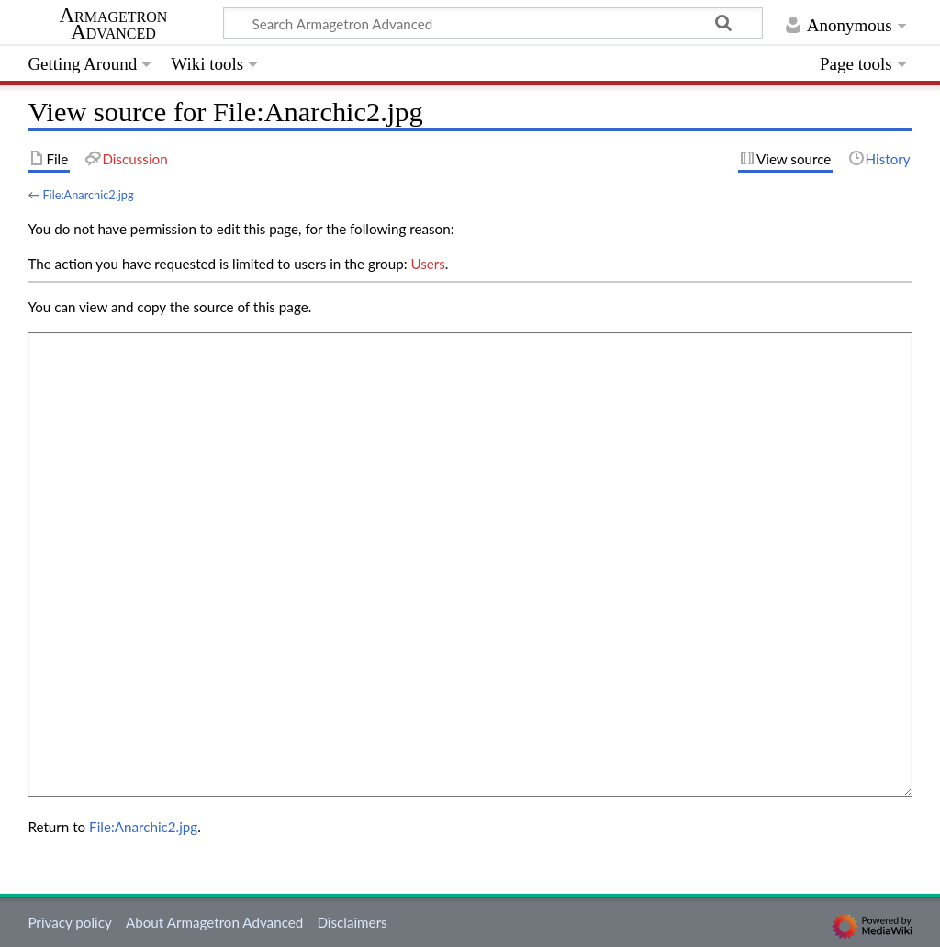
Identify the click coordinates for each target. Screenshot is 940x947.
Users (427, 263)
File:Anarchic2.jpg (87, 194)
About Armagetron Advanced (214, 922)
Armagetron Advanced (114, 23)
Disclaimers (351, 922)
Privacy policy (69, 922)
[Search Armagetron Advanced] (493, 23)
